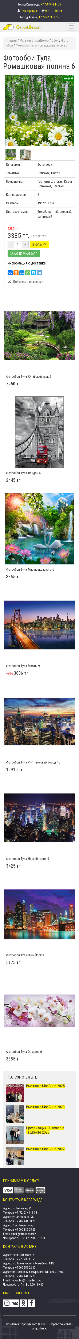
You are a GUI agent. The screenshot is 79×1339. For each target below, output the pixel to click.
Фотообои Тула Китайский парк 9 (28, 377)
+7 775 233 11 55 (49, 17)
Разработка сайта (60, 1324)
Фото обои (44, 165)
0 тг (47, 11)
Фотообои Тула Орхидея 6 (24, 1052)
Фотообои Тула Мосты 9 (23, 666)
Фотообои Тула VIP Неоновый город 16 (33, 762)
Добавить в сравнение (25, 282)
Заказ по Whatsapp (23, 253)
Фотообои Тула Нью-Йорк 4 (25, 955)
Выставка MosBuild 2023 (45, 1107)
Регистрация (29, 11)
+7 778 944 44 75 (51, 4)
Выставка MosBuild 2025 (45, 1086)
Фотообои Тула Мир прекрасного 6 (30, 569)
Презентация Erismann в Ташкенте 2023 (45, 1130)
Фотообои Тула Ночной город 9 (27, 859)
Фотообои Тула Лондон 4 (23, 473)
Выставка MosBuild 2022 (45, 1149)
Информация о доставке (27, 263)
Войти (58, 11)
